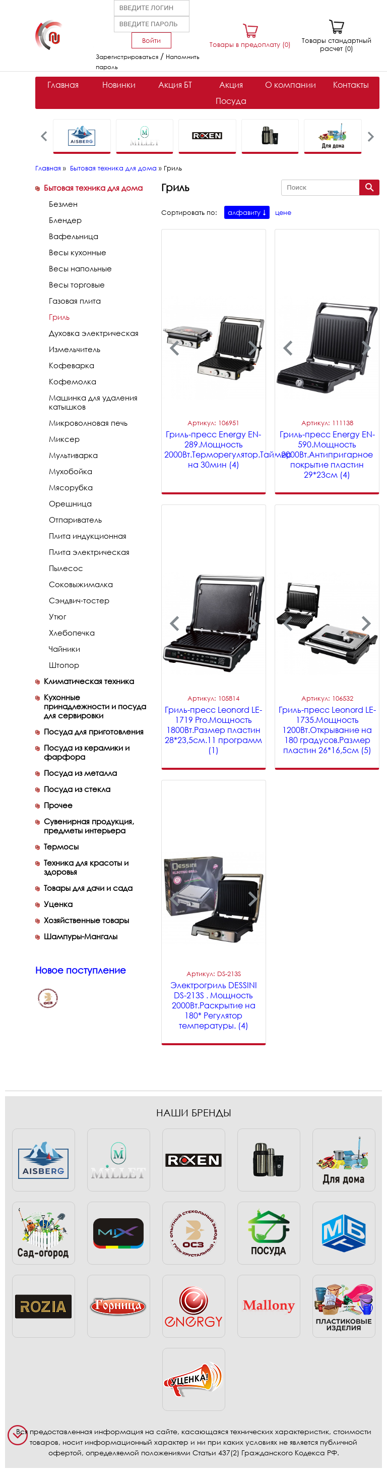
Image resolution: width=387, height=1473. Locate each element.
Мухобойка (70, 471)
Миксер (64, 438)
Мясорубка (71, 487)
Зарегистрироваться (127, 57)
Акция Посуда (231, 93)
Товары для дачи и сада (88, 887)
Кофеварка (71, 365)
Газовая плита (75, 300)
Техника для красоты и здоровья (86, 867)
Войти (151, 40)
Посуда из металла (80, 772)
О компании (290, 85)
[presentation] (44, 136)
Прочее (58, 805)
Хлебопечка (72, 632)
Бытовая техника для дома (113, 168)
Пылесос (66, 568)
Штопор (64, 664)
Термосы (61, 846)
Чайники (64, 648)
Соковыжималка (81, 584)
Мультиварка (73, 455)
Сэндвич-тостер (79, 600)
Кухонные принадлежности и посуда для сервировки (95, 706)
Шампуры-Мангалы (80, 936)
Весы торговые (77, 284)
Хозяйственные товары (86, 920)
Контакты (351, 85)
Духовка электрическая (94, 332)
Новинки (119, 85)
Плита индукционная (87, 535)
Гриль (59, 316)
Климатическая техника (89, 681)
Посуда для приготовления (94, 731)
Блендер (65, 219)
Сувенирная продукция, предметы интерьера (89, 826)
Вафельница (73, 236)
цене (283, 212)
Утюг (57, 616)
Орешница (70, 503)
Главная (63, 85)
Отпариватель (75, 519)
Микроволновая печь (88, 422)
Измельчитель (74, 349)
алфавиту (244, 212)
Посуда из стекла (77, 789)
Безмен (63, 203)
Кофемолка (72, 381)
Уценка (58, 904)
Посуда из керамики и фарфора (87, 752)
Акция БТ (175, 85)
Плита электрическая (89, 551)
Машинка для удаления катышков (93, 402)
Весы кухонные (77, 252)
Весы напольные (80, 268)
